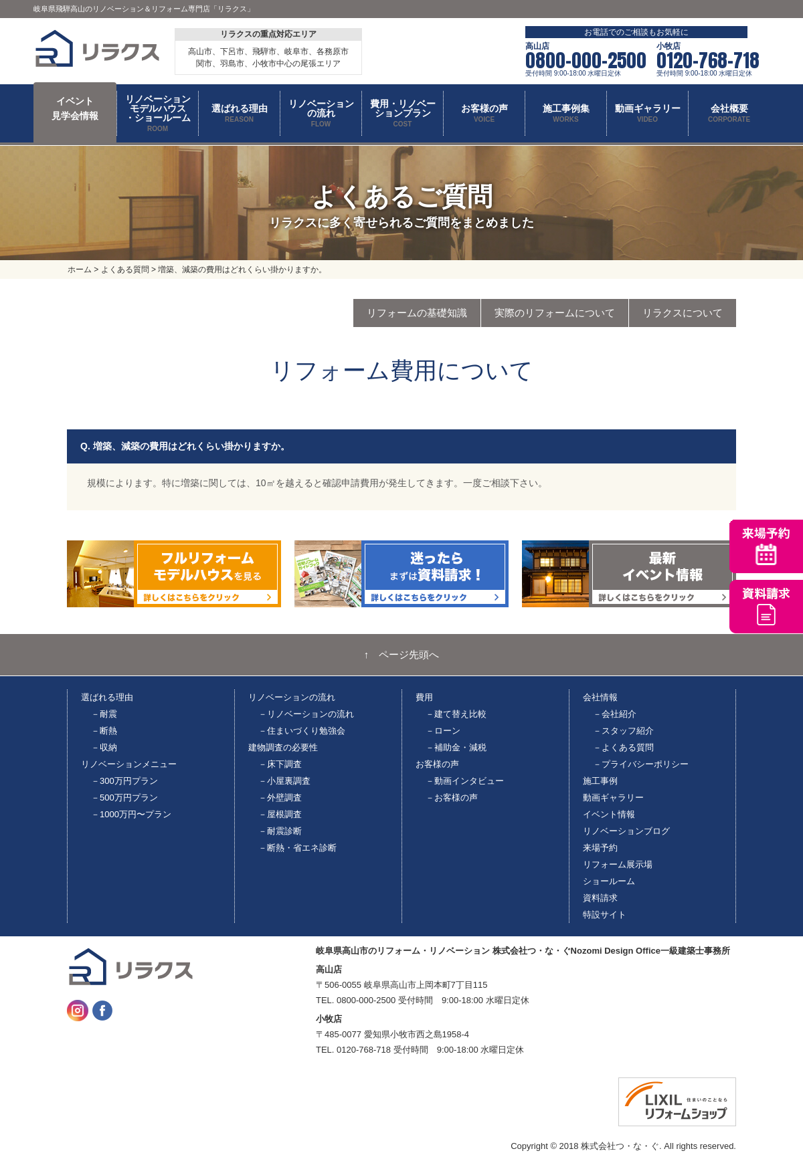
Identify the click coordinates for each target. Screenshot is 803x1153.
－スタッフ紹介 (623, 731)
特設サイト (604, 915)
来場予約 (600, 848)
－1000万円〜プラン (131, 814)
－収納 (104, 747)
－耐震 (104, 714)
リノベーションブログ (626, 831)
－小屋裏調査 (284, 781)
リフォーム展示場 (617, 864)
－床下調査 (280, 764)
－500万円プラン (124, 798)
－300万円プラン (124, 781)
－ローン (443, 731)
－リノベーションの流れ (306, 714)
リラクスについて (682, 312)
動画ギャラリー (613, 798)
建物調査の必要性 (283, 747)
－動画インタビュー (465, 781)
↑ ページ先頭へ (402, 654)
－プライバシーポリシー (641, 764)
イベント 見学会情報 (75, 108)
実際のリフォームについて (555, 312)
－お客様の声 (452, 798)
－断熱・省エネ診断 (297, 848)
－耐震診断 (280, 831)
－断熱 (104, 731)
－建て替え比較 (456, 714)
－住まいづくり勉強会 (301, 731)
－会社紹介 (614, 714)
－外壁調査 (280, 798)
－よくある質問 (623, 747)
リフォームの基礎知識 (417, 312)
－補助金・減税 (456, 747)
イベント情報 (609, 814)
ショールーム (609, 881)
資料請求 (600, 898)
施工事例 (600, 781)
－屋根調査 (280, 814)
